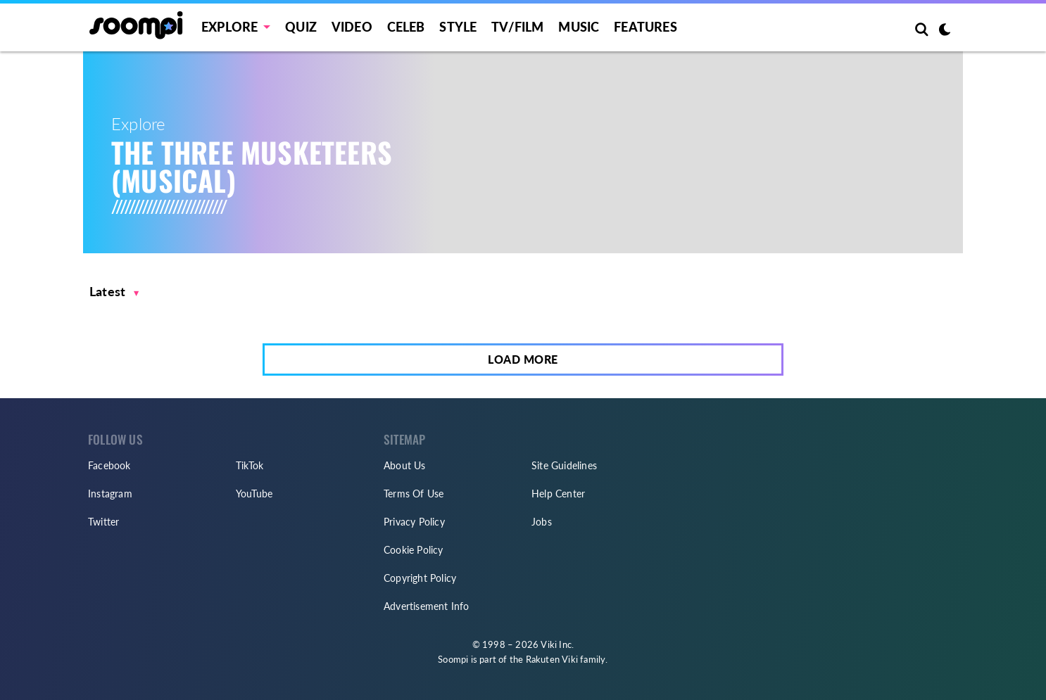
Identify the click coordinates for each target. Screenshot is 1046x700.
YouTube (254, 493)
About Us (405, 465)
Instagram (110, 493)
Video (352, 26)
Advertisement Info (427, 606)
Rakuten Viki (552, 659)
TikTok (249, 465)
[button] (114, 291)
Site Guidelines (564, 465)
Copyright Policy (420, 578)
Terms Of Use (413, 493)
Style (458, 26)
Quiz (301, 26)
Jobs (541, 522)
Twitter (103, 522)
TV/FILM (517, 26)
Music (578, 26)
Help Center (558, 493)
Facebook (109, 465)
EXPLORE (229, 26)
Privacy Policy (414, 522)
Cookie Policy (413, 550)
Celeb (406, 26)
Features (645, 26)
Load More (523, 359)
